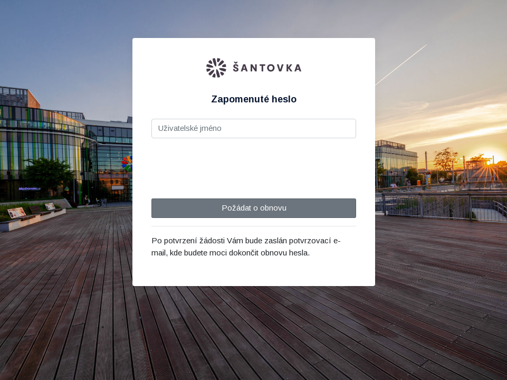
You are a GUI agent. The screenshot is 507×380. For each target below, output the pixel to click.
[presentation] (231, 167)
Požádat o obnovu (253, 207)
